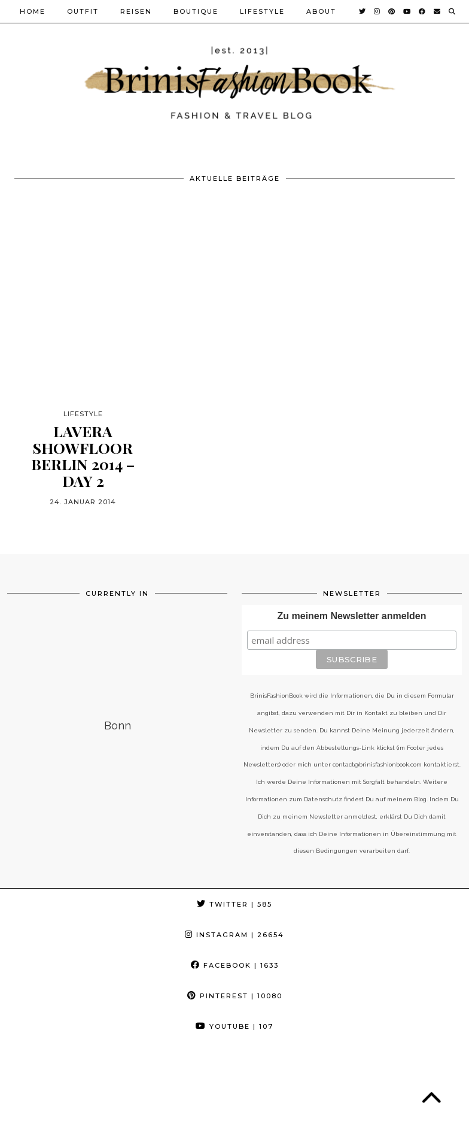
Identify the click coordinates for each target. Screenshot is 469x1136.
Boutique (195, 11)
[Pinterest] (392, 11)
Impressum (235, 1113)
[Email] (437, 11)
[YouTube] (407, 11)
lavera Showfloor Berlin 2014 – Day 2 (83, 456)
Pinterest (234, 996)
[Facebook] (423, 11)
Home (32, 11)
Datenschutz (166, 1113)
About (321, 11)
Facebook (235, 965)
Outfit (83, 11)
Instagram (234, 935)
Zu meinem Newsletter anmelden (352, 616)
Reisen (136, 11)
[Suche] (452, 11)
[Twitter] (363, 11)
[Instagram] (377, 11)
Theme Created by (408, 1113)
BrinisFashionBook (79, 1113)
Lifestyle (262, 11)
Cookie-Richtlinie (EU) (66, 1122)
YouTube (234, 1026)
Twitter (234, 904)
